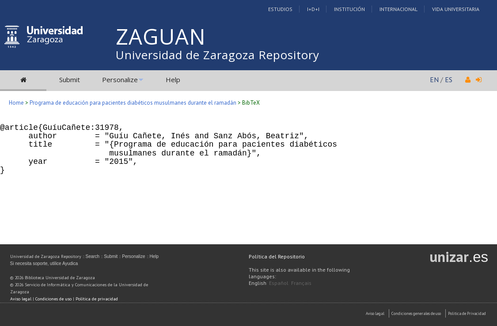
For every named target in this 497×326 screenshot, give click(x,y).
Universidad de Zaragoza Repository (217, 55)
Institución (349, 9)
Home (16, 102)
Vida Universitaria (455, 9)
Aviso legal (20, 299)
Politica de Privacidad (467, 313)
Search (93, 256)
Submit (69, 79)
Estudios (280, 9)
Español (278, 283)
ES (448, 79)
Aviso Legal (375, 313)
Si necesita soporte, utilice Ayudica (44, 263)
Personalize (120, 79)
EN (434, 79)
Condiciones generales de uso (416, 313)
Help (173, 79)
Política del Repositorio (277, 256)
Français (301, 283)
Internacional (398, 9)
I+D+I (313, 9)
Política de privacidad (97, 299)
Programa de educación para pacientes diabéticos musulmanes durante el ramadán (133, 102)
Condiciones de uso (53, 299)
